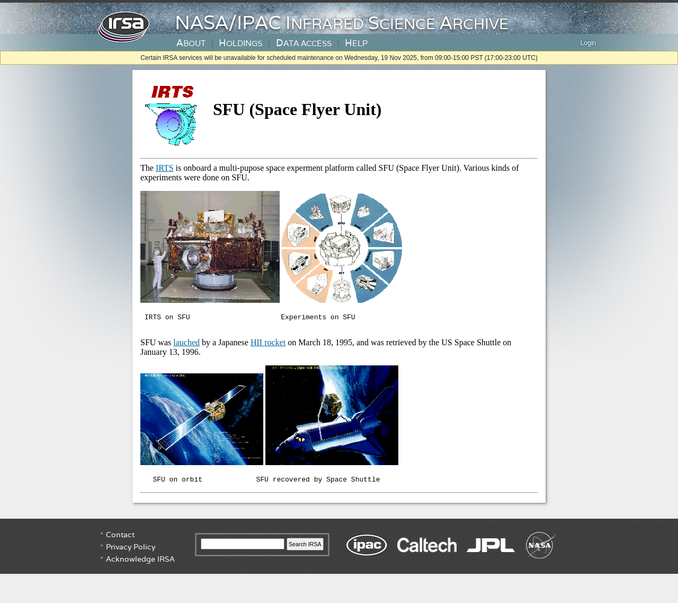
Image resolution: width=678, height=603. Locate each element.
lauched (186, 345)
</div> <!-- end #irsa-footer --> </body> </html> (339, 563)
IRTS (165, 167)
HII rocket (268, 345)
